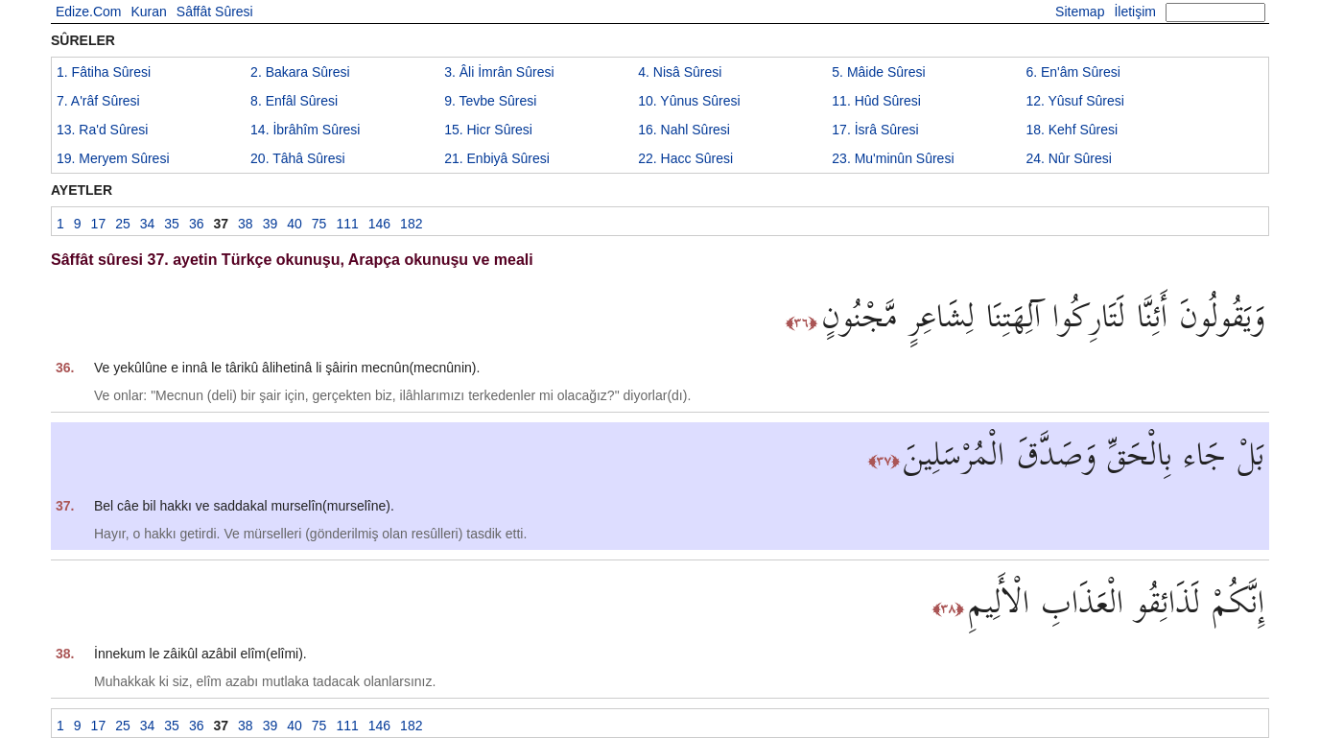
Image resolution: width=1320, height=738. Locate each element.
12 (1074, 100)
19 (113, 158)
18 (1071, 129)
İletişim (1135, 11)
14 (305, 129)
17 (875, 129)
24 (1068, 158)
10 (689, 100)
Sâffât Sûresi (215, 11)
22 (685, 158)
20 (297, 158)
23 (893, 158)
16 (684, 129)
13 (102, 129)
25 (122, 223)
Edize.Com (88, 11)
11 (876, 100)
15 (488, 129)
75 (319, 223)
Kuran (148, 11)
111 (347, 223)
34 (147, 223)
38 (245, 223)
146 (379, 223)
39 (270, 223)
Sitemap (1079, 11)
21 (497, 158)
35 (171, 223)
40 (294, 223)
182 (411, 223)
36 (196, 223)
